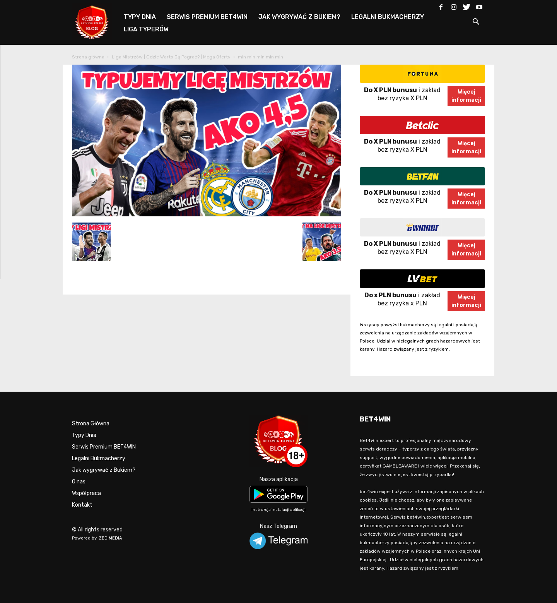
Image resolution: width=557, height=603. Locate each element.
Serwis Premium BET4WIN (104, 447)
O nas (78, 481)
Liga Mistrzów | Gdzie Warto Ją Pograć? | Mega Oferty (171, 57)
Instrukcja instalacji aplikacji (278, 509)
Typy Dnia (84, 435)
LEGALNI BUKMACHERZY (387, 17)
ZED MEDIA (110, 538)
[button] (475, 23)
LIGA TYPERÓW (146, 29)
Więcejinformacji (466, 96)
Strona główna (88, 57)
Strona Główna (90, 423)
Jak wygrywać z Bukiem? (103, 470)
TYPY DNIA (140, 17)
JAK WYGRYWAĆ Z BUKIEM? (299, 17)
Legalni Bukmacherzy (98, 458)
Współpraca (86, 493)
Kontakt (82, 505)
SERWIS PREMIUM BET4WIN (207, 17)
